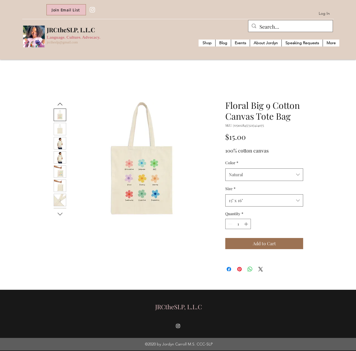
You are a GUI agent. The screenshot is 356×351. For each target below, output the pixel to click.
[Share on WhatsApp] (250, 269)
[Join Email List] (66, 9)
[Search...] (290, 27)
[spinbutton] (238, 224)
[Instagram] (92, 9)
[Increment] (246, 224)
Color (231, 162)
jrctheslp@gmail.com (62, 42)
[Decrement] (229, 224)
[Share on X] (260, 269)
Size (230, 188)
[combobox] (264, 174)
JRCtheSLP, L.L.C (71, 30)
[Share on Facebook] (229, 269)
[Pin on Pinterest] (239, 269)
